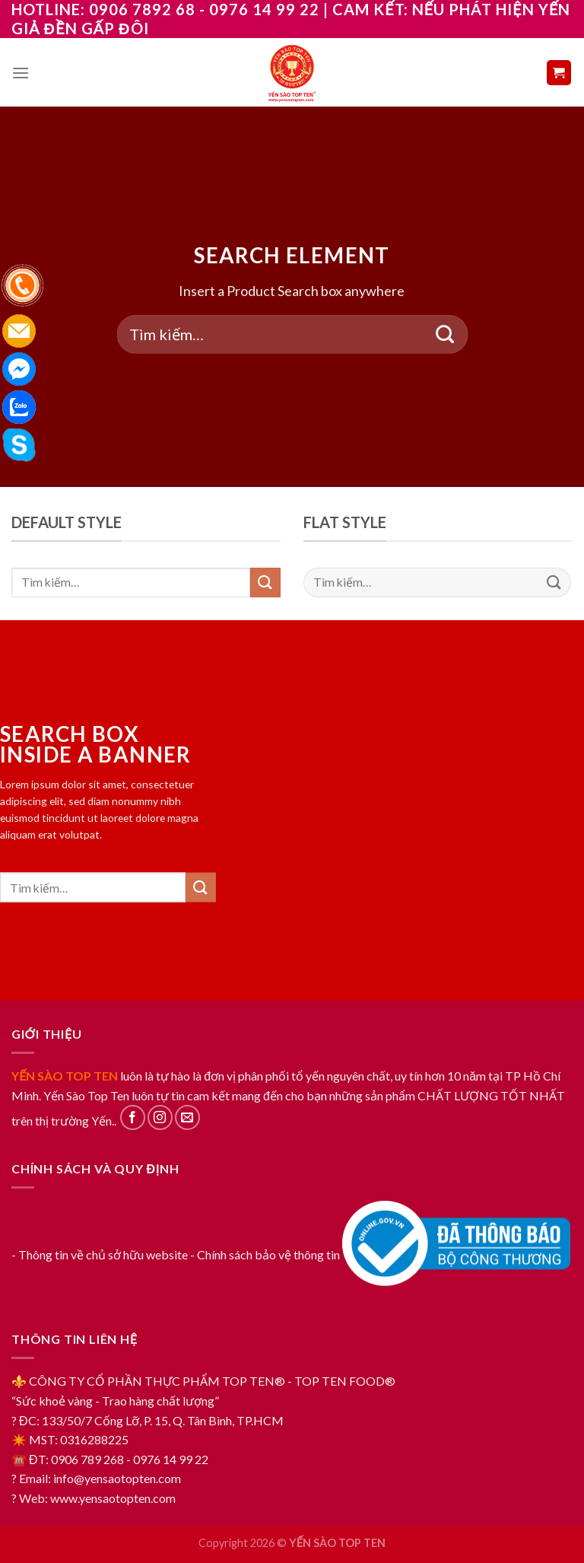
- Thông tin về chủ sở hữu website (99, 1254)
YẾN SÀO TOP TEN (64, 1075)
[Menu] (20, 72)
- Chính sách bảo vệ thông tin (265, 1254)
